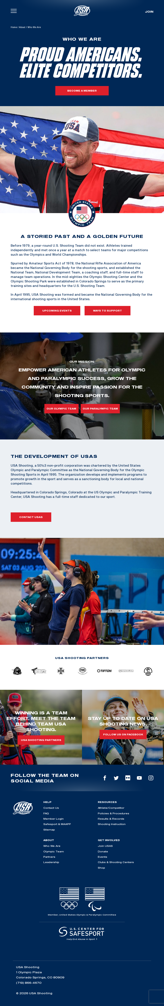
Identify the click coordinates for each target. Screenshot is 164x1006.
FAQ (46, 813)
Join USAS (105, 845)
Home (14, 27)
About (22, 27)
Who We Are (51, 845)
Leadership (51, 862)
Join (149, 11)
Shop (101, 867)
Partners (49, 856)
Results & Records (111, 818)
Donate (103, 851)
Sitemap (49, 829)
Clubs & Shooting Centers (116, 862)
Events (102, 856)
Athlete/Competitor (111, 807)
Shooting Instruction (112, 824)
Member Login (53, 818)
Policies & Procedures (113, 813)
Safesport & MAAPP (57, 824)
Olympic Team (53, 851)
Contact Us (51, 807)
